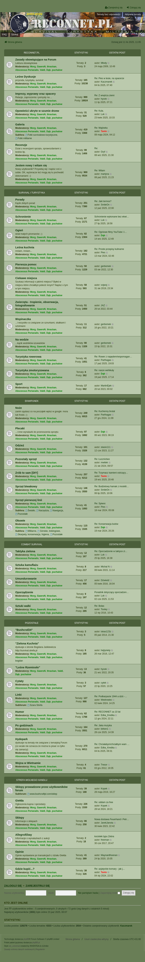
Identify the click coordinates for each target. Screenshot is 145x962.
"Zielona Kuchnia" (27, 643)
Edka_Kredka (107, 715)
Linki (18, 694)
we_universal (14, 946)
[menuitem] (19, 949)
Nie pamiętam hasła (88, 893)
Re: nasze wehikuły (104, 370)
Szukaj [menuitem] (14, 34)
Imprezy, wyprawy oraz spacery (35, 93)
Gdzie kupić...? (25, 868)
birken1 (104, 729)
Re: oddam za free (103, 802)
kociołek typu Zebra (104, 836)
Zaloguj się (13, 885)
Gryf (103, 151)
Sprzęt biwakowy (26, 486)
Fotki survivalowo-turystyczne (41, 135)
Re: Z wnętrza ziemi (104, 95)
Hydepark (21, 739)
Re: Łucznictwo (102, 459)
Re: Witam (99, 170)
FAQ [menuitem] (4, 34)
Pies (103, 252)
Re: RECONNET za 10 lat (107, 711)
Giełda (19, 800)
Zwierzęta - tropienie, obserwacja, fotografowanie (37, 303)
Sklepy (19, 817)
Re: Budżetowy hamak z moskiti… (111, 486)
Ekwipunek (32, 401)
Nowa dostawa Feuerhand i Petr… (111, 819)
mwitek (104, 462)
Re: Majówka (100, 128)
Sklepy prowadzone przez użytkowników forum (41, 788)
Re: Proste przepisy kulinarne (109, 249)
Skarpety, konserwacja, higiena (32, 534)
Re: (96, 148)
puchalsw (57, 70)
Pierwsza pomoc (26, 264)
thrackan (51, 66)
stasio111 (105, 447)
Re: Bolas (99, 606)
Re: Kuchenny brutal (104, 411)
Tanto (104, 131)
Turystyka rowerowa (28, 356)
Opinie (19, 851)
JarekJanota (107, 822)
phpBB (26, 939)
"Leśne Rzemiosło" (27, 667)
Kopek (104, 788)
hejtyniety (105, 650)
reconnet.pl (32, 52)
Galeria (20, 124)
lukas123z (106, 631)
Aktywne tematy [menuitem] (133, 14)
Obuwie (20, 520)
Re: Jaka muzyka (103, 725)
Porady (20, 199)
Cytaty (19, 681)
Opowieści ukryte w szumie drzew (37, 110)
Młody (104, 63)
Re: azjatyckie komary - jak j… (109, 869)
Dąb (48, 70)
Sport (18, 383)
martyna (105, 174)
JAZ (103, 305)
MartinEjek (106, 385)
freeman (105, 840)
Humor (19, 711)
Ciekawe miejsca (26, 278)
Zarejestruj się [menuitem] (114, 7)
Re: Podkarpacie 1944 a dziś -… (110, 696)
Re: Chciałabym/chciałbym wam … (111, 744)
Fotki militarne (23, 138)
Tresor (104, 764)
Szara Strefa (34, 705)
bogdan (19, 660)
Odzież (19, 445)
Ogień (19, 230)
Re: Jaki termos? (102, 201)
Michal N (105, 566)
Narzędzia (42, 510)
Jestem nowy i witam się (31, 165)
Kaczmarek (106, 81)
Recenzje (21, 144)
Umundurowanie (26, 578)
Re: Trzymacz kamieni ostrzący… (111, 472)
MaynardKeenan (109, 855)
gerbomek (106, 266)
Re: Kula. (99, 110)
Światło (30, 510)
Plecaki (20, 428)
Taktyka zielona (25, 551)
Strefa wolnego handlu (31, 780)
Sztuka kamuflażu (26, 564)
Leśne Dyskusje (25, 76)
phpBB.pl (36, 943)
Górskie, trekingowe (49, 531)
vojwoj (104, 285)
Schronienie (23, 216)
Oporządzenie (24, 592)
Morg (33, 66)
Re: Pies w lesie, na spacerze (109, 78)
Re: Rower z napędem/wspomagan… (113, 356)
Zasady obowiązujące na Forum (35, 59)
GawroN (41, 66)
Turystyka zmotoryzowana (32, 370)
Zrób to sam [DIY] (26, 472)
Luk (102, 114)
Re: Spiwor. (100, 503)
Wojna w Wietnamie (28, 763)
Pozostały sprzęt (26, 459)
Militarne (30, 531)
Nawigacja (56, 510)
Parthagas (106, 360)
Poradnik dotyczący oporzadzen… (111, 592)
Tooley (104, 609)
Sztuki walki (23, 605)
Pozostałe (21, 514)
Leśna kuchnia (24, 247)
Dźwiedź (105, 580)
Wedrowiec (106, 699)
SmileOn (105, 204)
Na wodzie (22, 339)
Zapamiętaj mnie (110, 893)
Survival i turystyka (32, 192)
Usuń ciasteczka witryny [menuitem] (96, 939)
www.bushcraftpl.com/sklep (42, 794)
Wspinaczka (23, 319)
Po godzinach (24, 725)
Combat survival (31, 544)
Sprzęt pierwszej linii (28, 500)
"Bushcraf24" (24, 629)
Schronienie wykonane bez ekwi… (111, 216)
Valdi (42, 70)
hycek (104, 99)
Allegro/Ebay (23, 834)
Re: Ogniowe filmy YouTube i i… (110, 232)
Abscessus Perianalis (27, 70)
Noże (18, 407)
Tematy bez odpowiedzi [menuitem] (108, 14)
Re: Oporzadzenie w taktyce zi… (110, 551)
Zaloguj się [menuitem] (133, 7)
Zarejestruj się (38, 885)
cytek (103, 682)
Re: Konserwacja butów (106, 524)
